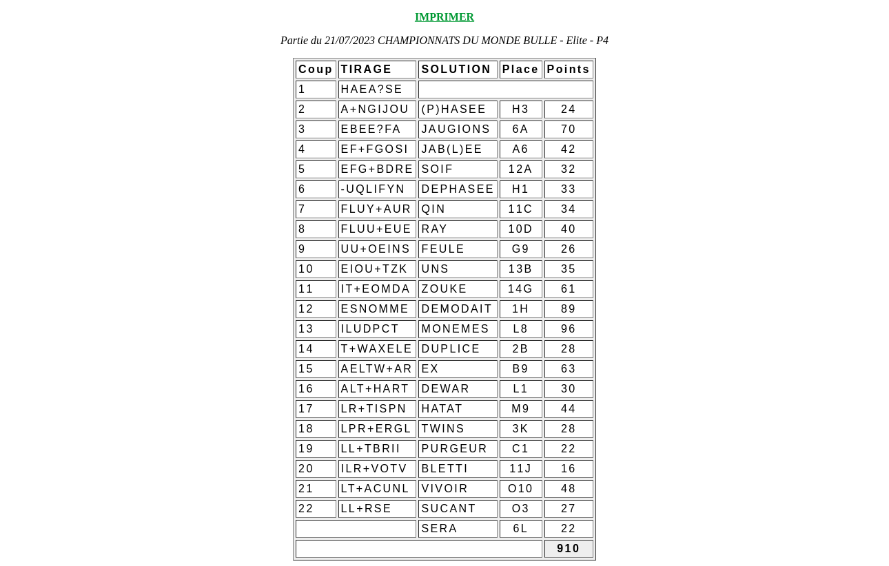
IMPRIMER (444, 17)
